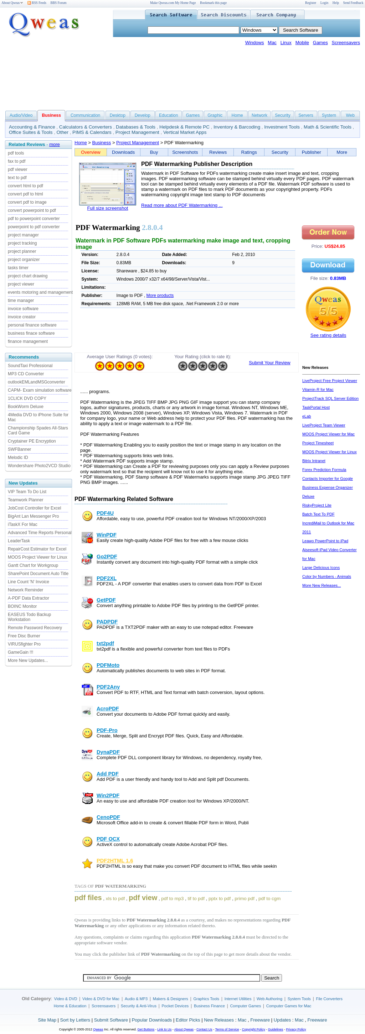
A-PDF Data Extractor (28, 598)
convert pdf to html (25, 194)
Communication (85, 115)
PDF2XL (107, 578)
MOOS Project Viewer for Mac (328, 434)
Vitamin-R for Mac (318, 389)
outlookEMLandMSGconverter (36, 382)
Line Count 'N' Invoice (28, 581)
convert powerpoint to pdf (32, 210)
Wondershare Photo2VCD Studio (39, 465)
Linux (286, 42)
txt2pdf (105, 643)
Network (259, 115)
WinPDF (107, 535)
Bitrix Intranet (313, 461)
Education (168, 115)
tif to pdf (195, 898)
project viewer (21, 284)
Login (324, 3)
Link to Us (164, 1029)
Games (320, 42)
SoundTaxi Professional (30, 365)
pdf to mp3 (172, 898)
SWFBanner (19, 449)
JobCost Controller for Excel (34, 508)
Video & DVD (65, 999)
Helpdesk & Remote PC (184, 127)
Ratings (249, 152)
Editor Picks (188, 1020)
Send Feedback (353, 3)
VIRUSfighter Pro (24, 644)
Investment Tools (282, 127)
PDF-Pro (107, 730)
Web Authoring (269, 999)
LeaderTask (19, 540)
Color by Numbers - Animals (326, 576)
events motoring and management (40, 292)
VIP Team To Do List (27, 491)
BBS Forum (59, 3)
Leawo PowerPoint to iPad (325, 541)
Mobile (302, 42)
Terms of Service (227, 1029)
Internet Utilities (238, 999)
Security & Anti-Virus (138, 1006)
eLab (306, 416)
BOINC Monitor (22, 606)
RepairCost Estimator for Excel (37, 549)
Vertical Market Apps (185, 132)
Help (336, 3)
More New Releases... (321, 585)
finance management (28, 341)
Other (62, 132)
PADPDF (107, 622)
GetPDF (106, 600)
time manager (21, 300)
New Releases (219, 1020)
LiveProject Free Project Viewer (329, 380)
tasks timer (18, 267)
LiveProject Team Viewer (323, 425)
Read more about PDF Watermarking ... (182, 205)
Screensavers (346, 42)
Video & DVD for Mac (100, 999)
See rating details (328, 335)
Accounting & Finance (32, 127)
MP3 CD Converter (26, 373)
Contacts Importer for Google (327, 478)
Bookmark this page (213, 3)
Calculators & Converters (85, 127)
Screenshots (185, 152)
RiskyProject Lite (316, 505)
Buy (154, 152)
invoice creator (22, 316)
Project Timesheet (318, 443)
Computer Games (245, 1006)
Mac (272, 42)
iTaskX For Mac (22, 524)
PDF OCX (108, 839)
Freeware (260, 1020)
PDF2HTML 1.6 (115, 860)
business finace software (31, 333)
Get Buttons (146, 1029)
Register (310, 3)
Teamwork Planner (25, 499)
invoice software (23, 308)
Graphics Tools (206, 999)
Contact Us (204, 1029)
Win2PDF (108, 795)
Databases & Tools (135, 127)
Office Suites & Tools (31, 132)
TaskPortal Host (316, 407)
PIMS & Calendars (92, 132)
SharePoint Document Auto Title (38, 573)
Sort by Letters (75, 1020)
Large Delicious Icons (321, 567)
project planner (22, 251)
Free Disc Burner (24, 635)
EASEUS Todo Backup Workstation (29, 617)
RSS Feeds (36, 3)
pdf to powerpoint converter (34, 218)
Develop (142, 115)
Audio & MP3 (136, 999)
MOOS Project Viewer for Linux (37, 557)
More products (160, 295)
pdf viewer (17, 169)
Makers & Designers (170, 999)
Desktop (117, 115)
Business (101, 142)
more (54, 144)
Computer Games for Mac (289, 1006)
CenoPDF (108, 817)
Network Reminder (25, 590)
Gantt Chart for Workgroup (33, 565)
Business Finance (209, 1006)
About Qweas (12, 3)
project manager (23, 235)
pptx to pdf (220, 898)
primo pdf (245, 898)
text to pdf (17, 177)
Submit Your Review (269, 362)
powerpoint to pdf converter (34, 226)
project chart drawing (27, 275)
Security (282, 115)
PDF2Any (108, 687)
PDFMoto (108, 665)
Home (237, 115)
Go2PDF (107, 556)
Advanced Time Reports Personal (40, 532)
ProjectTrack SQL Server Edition (330, 398)
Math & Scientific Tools (327, 127)
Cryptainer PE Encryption (32, 441)
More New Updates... (28, 660)
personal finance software (32, 325)
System (329, 115)
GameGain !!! (20, 652)
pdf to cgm (269, 898)
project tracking (22, 243)
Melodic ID (18, 457)
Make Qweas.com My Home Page (173, 3)
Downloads (123, 152)
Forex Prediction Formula (324, 470)
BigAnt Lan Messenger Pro (33, 516)
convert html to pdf (25, 185)
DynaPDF (108, 752)
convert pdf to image (27, 202)
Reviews (218, 152)
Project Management (137, 132)
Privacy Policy (296, 1029)
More (341, 152)
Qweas (98, 1029)
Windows (254, 42)
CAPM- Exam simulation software (40, 390)
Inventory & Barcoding (237, 127)
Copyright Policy (253, 1029)
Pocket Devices (175, 1006)
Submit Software (111, 1020)
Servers (305, 115)
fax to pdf (16, 161)
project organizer (24, 259)
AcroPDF (108, 708)
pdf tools (16, 153)
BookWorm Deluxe (25, 406)
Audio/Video (21, 115)
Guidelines (275, 1029)
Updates (282, 1020)
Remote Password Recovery (35, 627)
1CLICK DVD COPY (27, 398)
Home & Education (70, 1006)
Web (350, 115)
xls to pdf (115, 898)
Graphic (214, 115)
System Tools (299, 999)
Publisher (311, 152)
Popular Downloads (152, 1020)
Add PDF (108, 774)
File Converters (329, 999)
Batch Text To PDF (318, 514)
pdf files (88, 898)
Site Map (47, 1020)
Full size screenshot (107, 208)
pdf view (143, 898)
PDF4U (105, 513)
